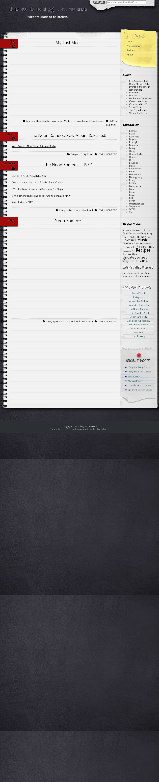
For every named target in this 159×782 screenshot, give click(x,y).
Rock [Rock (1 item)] (129, 254)
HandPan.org (135, 89)
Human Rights (136, 154)
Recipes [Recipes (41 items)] (143, 250)
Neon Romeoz (68, 220)
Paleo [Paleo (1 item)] (137, 244)
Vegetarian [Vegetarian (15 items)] (131, 261)
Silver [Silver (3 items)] (134, 254)
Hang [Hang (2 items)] (149, 234)
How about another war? (139, 385)
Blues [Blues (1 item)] (132, 231)
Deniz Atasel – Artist (139, 83)
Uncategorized (136, 203)
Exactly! (46, 121)
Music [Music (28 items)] (142, 239)
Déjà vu (133, 139)
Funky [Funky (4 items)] (143, 233)
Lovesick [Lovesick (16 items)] (130, 240)
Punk (131, 189)
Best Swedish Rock (139, 80)
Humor (60, 121)
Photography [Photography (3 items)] (129, 247)
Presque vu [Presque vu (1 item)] (127, 251)
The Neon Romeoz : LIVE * (68, 164)
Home (130, 41)
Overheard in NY (138, 104)
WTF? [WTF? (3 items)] (142, 261)
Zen (131, 212)
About (130, 54)
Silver (132, 200)
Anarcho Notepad (67, 429)
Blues (38, 121)
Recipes (100, 121)
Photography (133, 45)
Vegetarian (134, 206)
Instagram (134, 92)
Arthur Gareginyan (99, 429)
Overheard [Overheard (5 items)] (129, 243)
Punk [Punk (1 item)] (133, 251)
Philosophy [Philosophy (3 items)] (146, 243)
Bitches (133, 130)
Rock (131, 197)
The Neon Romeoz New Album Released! (68, 135)
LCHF (132, 159)
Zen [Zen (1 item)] (147, 261)
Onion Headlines (138, 101)
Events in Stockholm (139, 86)
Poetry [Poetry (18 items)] (141, 246)
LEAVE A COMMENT (107, 154)
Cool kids (134, 136)
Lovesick (133, 162)
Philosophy (135, 174)
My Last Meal (68, 42)
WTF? (132, 209)
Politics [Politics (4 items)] (150, 247)
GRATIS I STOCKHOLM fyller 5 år (29, 175)
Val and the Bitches (139, 113)
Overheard (76, 121)
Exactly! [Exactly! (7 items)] (127, 233)
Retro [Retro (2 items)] (125, 254)
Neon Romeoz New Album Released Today (34, 146)
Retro (90, 321)
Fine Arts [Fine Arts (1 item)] (136, 234)
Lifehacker (134, 95)
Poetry (85, 121)
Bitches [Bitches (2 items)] (126, 230)
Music (67, 121)
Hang (132, 151)
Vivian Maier (132, 376)
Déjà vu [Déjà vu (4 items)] (146, 230)
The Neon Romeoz (27, 189)
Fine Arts (133, 145)
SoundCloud (135, 107)
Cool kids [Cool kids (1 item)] (137, 231)
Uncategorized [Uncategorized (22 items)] (135, 257)
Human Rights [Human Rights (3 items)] (129, 237)
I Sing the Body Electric (138, 367)
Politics (92, 121)
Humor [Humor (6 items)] (141, 237)
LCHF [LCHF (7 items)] (149, 237)
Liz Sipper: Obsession (140, 98)
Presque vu (135, 186)
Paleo (132, 171)
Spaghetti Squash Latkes (138, 389)
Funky (53, 121)
